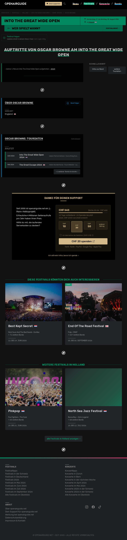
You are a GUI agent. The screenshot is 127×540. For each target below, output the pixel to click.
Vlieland (91, 22)
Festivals (17, 13)
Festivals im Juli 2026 (15, 488)
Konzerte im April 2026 (76, 482)
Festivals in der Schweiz (16, 473)
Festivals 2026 (12, 479)
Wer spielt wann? (23, 28)
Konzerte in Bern (73, 476)
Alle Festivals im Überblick (17, 494)
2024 (53, 70)
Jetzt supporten (53, 5)
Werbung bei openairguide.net (19, 514)
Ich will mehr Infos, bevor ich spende (62, 254)
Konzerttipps (71, 470)
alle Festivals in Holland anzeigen (63, 438)
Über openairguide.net (15, 508)
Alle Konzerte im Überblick (77, 494)
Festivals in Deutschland (16, 476)
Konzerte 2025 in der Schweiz (79, 488)
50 (89, 226)
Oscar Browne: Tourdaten (24, 139)
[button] (113, 28)
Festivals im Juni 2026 (16, 485)
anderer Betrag (102, 226)
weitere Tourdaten (117, 71)
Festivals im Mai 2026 (15, 482)
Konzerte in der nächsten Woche (80, 479)
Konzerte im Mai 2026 (75, 485)
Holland (28, 13)
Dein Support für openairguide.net (21, 511)
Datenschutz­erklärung (15, 517)
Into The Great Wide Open (45, 13)
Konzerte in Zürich (73, 473)
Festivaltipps (11, 470)
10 (64, 226)
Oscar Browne (78, 13)
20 (76, 226)
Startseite (6, 13)
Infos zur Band (98, 70)
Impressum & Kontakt (15, 520)
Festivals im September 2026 (19, 491)
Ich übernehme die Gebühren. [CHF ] (77, 233)
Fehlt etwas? (75, 140)
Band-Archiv (64, 13)
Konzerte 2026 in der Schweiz (79, 491)
